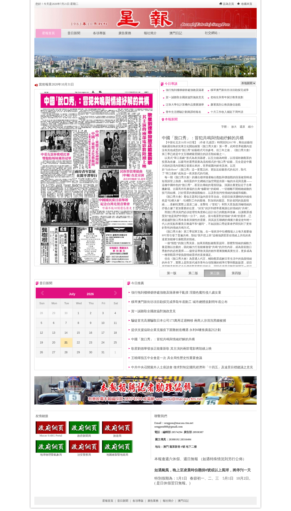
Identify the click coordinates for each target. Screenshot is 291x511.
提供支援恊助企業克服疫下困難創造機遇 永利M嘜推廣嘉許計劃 (176, 330)
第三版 (215, 273)
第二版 (193, 273)
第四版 (236, 273)
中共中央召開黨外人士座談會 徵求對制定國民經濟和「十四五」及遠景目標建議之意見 (192, 367)
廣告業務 (124, 33)
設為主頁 (228, 3)
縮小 (250, 126)
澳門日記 (175, 33)
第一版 (171, 273)
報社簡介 (150, 33)
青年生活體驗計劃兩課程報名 (183, 112)
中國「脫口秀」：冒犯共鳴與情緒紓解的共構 (163, 339)
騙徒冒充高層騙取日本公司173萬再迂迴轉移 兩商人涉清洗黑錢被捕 (178, 320)
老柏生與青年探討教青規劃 (227, 97)
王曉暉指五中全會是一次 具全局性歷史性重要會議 (166, 358)
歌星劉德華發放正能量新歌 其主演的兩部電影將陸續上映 (171, 348)
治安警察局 (84, 453)
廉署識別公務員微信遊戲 (226, 104)
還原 (242, 126)
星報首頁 (48, 33)
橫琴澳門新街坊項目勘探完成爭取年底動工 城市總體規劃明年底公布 (179, 302)
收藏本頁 (246, 3)
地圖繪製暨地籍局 (117, 453)
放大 (234, 126)
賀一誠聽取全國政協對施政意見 (185, 97)
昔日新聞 (74, 33)
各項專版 (99, 33)
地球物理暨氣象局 (51, 453)
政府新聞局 (84, 434)
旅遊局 (117, 434)
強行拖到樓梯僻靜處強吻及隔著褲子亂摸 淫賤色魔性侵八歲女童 (176, 292)
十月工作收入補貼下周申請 (227, 112)
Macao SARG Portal (51, 434)
